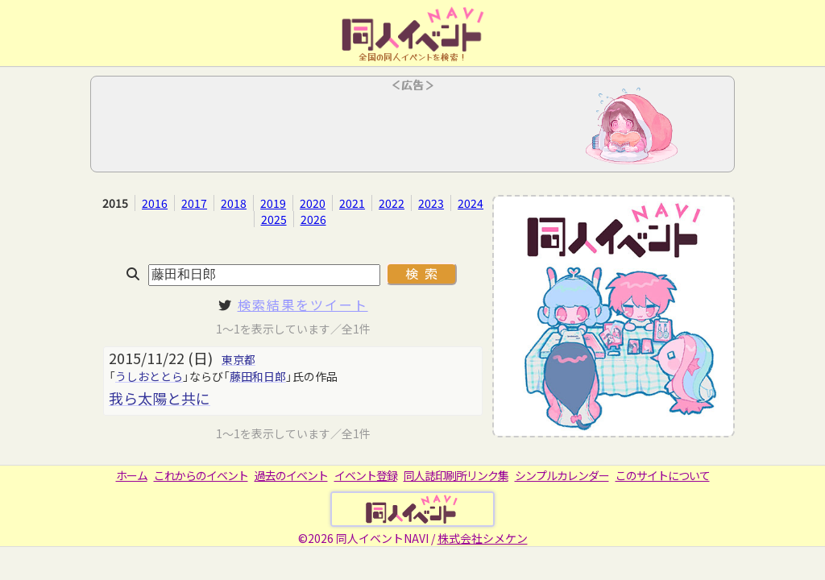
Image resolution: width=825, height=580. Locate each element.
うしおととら (149, 376)
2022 (391, 203)
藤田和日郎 (258, 376)
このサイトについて (663, 475)
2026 (313, 219)
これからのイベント (201, 475)
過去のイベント (291, 475)
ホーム (131, 475)
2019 (273, 203)
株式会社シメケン (482, 538)
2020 (312, 203)
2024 (470, 203)
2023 (431, 203)
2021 (352, 203)
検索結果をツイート (303, 304)
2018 (234, 203)
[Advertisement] (412, 129)
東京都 (238, 359)
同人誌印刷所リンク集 (456, 475)
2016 (155, 203)
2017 (194, 203)
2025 (274, 219)
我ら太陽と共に (159, 397)
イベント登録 (365, 475)
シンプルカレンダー (562, 475)
